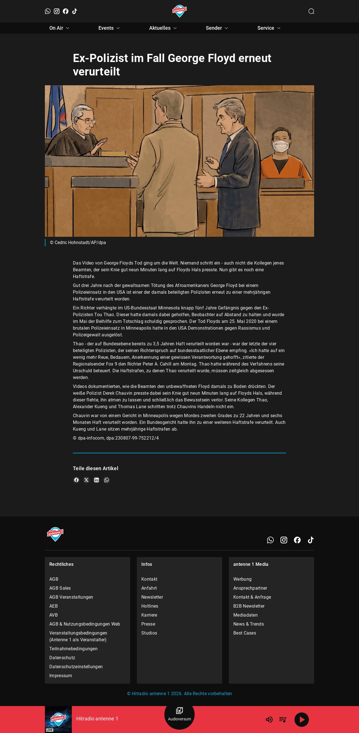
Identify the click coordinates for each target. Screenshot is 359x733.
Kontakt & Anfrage (252, 597)
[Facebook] (65, 11)
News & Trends (248, 624)
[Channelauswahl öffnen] (311, 11)
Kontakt (149, 579)
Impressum (60, 675)
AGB (53, 579)
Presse (148, 624)
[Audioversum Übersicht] (179, 714)
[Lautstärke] (269, 719)
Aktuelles (163, 28)
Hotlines (149, 606)
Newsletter (152, 597)
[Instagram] (56, 11)
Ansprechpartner (250, 588)
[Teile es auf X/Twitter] (86, 480)
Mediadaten (245, 615)
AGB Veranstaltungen (71, 597)
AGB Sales (60, 588)
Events (109, 28)
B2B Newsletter (248, 606)
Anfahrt (149, 588)
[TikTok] (74, 11)
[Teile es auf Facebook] (76, 480)
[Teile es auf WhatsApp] (106, 480)
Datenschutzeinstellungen (76, 666)
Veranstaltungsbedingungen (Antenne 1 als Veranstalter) (78, 636)
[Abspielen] (302, 719)
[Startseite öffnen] (180, 11)
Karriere (149, 615)
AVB (53, 615)
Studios (149, 633)
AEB (53, 606)
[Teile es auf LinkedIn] (96, 480)
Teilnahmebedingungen (73, 648)
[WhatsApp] (47, 11)
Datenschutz (62, 657)
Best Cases (244, 633)
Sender (218, 28)
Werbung (242, 579)
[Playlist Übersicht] (282, 719)
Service (269, 28)
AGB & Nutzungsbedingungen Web (84, 624)
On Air (60, 28)
